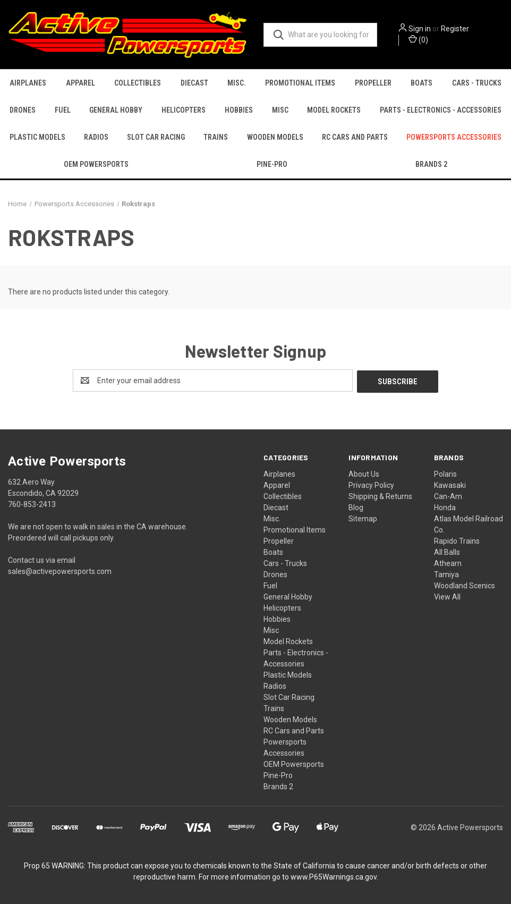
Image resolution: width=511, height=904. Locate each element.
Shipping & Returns (380, 495)
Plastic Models (37, 137)
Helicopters (183, 110)
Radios (96, 137)
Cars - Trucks (476, 83)
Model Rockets (334, 110)
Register (455, 28)
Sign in (419, 28)
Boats (421, 83)
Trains (215, 137)
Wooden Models (275, 137)
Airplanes (28, 83)
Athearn (448, 562)
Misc (280, 110)
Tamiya (446, 573)
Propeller (373, 83)
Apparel (80, 83)
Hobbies (239, 110)
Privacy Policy (371, 484)
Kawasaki (450, 484)
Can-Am (448, 495)
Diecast (194, 83)
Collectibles (137, 83)
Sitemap (362, 517)
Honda (445, 506)
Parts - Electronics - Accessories (440, 110)
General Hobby (115, 110)
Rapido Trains (457, 540)
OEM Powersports (96, 164)
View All (447, 596)
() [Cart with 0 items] (418, 39)
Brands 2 (278, 785)
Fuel (63, 110)
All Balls (447, 551)
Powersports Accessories (453, 137)
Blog (355, 506)
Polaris (445, 473)
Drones (23, 110)
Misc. (236, 83)
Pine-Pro (272, 164)
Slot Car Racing (156, 137)
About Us (363, 473)
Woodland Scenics (464, 584)
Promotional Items (300, 83)
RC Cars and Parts (355, 137)
